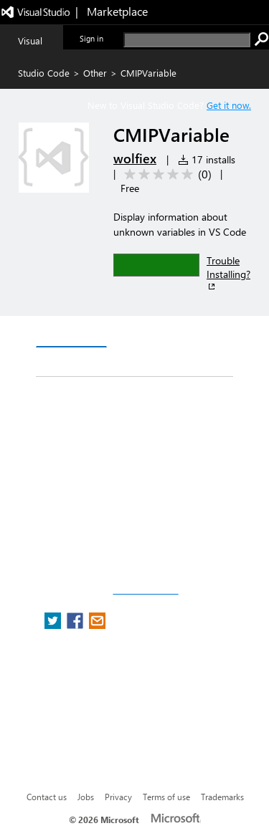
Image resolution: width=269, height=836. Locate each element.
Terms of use (166, 796)
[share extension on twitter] (54, 625)
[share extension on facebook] (76, 625)
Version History (158, 333)
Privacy (118, 796)
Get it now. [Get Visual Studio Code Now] (229, 105)
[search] (186, 39)
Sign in (91, 38)
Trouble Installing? (228, 273)
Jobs (85, 796)
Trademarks (222, 796)
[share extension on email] (97, 625)
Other (95, 73)
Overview (71, 333)
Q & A (62, 362)
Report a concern (145, 590)
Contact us (47, 796)
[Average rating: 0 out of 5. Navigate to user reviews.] (165, 174)
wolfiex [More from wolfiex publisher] (134, 158)
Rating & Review (141, 362)
